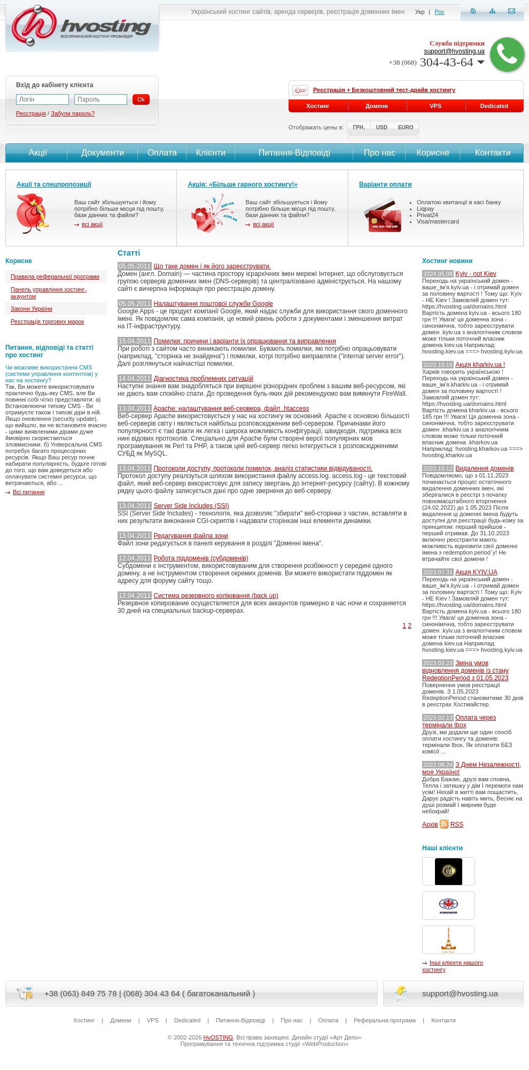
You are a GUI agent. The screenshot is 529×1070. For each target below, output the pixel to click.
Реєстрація (31, 113)
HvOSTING (219, 1037)
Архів (430, 824)
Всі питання (29, 492)
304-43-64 (437, 62)
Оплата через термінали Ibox (459, 721)
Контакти (492, 152)
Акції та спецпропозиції (54, 184)
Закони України (31, 308)
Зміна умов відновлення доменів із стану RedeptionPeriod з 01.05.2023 (465, 670)
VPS (435, 106)
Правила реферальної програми (55, 276)
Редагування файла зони (190, 536)
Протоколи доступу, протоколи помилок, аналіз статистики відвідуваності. (262, 468)
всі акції (92, 224)
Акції (36, 152)
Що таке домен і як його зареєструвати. (212, 266)
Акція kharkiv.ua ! (480, 364)
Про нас (379, 152)
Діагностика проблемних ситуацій (203, 378)
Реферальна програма (385, 1020)
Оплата (162, 152)
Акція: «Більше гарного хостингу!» (243, 184)
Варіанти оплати (385, 184)
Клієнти (210, 152)
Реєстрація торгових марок (47, 321)
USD (381, 127)
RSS (457, 824)
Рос (440, 12)
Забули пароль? (73, 113)
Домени (376, 106)
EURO (406, 127)
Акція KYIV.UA (476, 572)
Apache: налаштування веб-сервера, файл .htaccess (231, 408)
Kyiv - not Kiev (475, 274)
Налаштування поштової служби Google (213, 303)
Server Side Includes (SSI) (191, 506)
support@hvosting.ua (454, 51)
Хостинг (317, 106)
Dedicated (494, 106)
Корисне (432, 152)
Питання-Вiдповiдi (294, 152)
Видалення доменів (484, 468)
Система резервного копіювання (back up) (215, 595)
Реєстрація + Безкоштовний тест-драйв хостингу (384, 90)
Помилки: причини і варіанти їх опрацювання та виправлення (244, 341)
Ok (141, 99)
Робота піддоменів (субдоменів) (200, 558)
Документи (102, 152)
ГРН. (358, 127)
